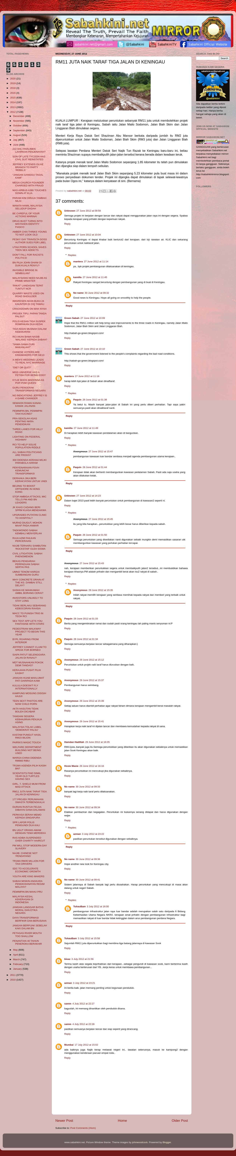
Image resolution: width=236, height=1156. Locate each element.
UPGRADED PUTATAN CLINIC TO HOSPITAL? (30, 516)
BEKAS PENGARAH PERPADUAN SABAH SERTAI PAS (26, 564)
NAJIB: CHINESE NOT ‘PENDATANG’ (25, 854)
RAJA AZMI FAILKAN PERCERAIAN (24, 539)
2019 (13, 83)
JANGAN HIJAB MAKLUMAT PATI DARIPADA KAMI (28, 679)
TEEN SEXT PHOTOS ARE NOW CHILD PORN (28, 702)
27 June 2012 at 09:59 (88, 210)
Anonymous (80, 590)
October (18, 125)
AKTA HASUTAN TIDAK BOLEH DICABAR (26, 710)
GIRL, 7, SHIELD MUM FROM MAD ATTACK (29, 785)
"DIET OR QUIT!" (22, 367)
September (19, 130)
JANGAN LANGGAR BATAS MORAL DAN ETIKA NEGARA (28, 910)
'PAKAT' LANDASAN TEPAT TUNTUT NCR (28, 287)
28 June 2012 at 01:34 (86, 639)
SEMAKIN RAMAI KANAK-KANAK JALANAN (27, 404)
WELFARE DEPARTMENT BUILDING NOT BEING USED (27, 750)
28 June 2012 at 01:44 (95, 467)
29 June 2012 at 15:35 (101, 590)
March (17, 959)
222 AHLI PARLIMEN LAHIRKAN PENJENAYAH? (29, 150)
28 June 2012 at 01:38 (95, 399)
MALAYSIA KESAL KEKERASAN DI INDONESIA (23, 899)
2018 (13, 88)
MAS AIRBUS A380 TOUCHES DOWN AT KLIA (29, 192)
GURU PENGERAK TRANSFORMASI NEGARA (29, 389)
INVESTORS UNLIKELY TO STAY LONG (28, 599)
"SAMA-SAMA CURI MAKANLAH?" (24, 346)
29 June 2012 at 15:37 (92, 680)
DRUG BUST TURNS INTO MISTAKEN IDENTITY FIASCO (27, 224)
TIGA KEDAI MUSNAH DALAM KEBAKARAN (30, 330)
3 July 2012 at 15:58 (89, 938)
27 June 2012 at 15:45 (101, 519)
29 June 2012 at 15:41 (92, 721)
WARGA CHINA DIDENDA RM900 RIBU (27, 759)
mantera (78, 261)
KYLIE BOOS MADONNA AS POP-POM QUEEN (28, 381)
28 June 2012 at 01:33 (86, 618)
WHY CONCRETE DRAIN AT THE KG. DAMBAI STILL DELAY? (28, 582)
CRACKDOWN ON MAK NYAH (29, 308)
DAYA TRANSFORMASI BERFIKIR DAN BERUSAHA (30, 919)
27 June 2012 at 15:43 (92, 563)
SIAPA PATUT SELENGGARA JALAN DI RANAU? (29, 656)
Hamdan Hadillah (74, 742)
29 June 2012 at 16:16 (92, 766)
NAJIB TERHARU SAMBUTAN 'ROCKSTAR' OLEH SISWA (29, 547)
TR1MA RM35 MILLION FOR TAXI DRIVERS (28, 862)
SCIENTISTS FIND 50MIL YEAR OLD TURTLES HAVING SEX (27, 776)
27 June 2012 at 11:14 (96, 261)
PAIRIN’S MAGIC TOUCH (27, 742)
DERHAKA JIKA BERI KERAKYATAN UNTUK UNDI (30, 480)
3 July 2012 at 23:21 (84, 983)
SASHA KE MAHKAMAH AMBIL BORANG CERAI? (28, 591)
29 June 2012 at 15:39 (92, 701)
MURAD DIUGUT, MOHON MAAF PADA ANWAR (27, 524)
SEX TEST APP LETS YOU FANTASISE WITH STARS (28, 622)
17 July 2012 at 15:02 (86, 1044)
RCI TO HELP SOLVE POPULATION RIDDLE (26, 446)
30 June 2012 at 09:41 (88, 879)
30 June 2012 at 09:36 (88, 859)
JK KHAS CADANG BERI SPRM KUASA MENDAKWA (29, 509)
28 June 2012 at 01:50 (95, 534)
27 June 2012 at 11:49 (86, 428)
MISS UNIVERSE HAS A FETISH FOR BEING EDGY (29, 374)
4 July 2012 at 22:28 (83, 1024)
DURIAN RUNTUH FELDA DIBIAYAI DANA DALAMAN (29, 808)
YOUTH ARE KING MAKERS (28, 876)
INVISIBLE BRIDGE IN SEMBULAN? (25, 271)
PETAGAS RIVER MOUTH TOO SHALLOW (27, 934)
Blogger (167, 1142)
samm (67, 1003)
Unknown (69, 210)
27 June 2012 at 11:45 (95, 277)
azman (77, 834)
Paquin (77, 399)
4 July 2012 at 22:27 (83, 1003)
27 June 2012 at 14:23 (88, 495)
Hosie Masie (71, 766)
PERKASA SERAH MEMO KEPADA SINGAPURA (27, 816)
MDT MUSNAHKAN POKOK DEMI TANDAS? (28, 664)
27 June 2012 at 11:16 (87, 376)
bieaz (67, 959)
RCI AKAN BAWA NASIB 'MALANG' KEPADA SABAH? (30, 338)
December (19, 116)
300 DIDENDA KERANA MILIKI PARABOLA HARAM (30, 461)
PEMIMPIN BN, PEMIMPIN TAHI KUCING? (27, 412)
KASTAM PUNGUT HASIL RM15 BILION (27, 736)
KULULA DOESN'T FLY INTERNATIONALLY (25, 687)
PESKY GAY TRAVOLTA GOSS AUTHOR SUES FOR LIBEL (30, 241)
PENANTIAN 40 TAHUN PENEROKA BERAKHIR (27, 942)
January (18, 968)
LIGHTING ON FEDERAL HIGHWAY (26, 438)
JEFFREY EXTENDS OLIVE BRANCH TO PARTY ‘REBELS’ (28, 167)
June (16, 144)
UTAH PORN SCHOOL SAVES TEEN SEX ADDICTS (29, 248)
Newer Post (64, 1120)
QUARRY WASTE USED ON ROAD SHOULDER (28, 295)
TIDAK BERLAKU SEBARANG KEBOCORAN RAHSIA (29, 607)
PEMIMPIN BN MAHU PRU (27, 891)
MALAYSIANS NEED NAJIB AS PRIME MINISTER (30, 279)
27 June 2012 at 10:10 (92, 349)
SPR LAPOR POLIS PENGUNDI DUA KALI (26, 824)
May (15, 949)
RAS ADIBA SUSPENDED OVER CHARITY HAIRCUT (29, 839)
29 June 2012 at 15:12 (92, 659)
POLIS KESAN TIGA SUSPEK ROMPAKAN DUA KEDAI (29, 323)
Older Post (180, 1120)
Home (122, 1120)
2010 (13, 979)
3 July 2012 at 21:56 (83, 959)
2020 (13, 78)
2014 (13, 102)
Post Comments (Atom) (83, 1128)
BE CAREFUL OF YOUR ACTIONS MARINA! (26, 215)
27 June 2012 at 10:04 (88, 234)
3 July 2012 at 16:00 (98, 906)
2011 (13, 975)
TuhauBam (79, 906)
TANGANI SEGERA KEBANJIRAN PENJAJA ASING (27, 719)
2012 (13, 112)
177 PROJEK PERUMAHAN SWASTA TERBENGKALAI (29, 801)
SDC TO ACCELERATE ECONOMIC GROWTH (27, 870)
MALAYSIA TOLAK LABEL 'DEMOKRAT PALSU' (27, 728)
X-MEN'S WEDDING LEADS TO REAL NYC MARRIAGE (29, 361)
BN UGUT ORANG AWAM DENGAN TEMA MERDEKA (29, 831)
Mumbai (69, 1044)
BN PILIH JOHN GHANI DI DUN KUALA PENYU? (27, 264)
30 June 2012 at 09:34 (88, 807)
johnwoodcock (140, 1142)
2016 (13, 93)
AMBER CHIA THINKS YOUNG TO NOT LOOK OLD (30, 233)
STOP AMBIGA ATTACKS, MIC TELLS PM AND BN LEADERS (29, 499)
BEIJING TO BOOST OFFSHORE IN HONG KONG (26, 489)
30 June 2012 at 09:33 (88, 786)
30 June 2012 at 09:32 (97, 292)
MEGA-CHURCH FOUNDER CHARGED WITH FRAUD (28, 184)
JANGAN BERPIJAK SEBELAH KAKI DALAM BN (30, 927)
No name (78, 292)
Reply (67, 223)
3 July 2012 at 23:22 (93, 834)
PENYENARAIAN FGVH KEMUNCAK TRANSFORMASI (26, 470)
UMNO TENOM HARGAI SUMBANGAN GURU (26, 573)
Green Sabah (71, 318)
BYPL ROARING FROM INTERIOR (26, 641)
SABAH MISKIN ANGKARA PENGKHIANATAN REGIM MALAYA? (29, 884)
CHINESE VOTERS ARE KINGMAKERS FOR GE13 (28, 353)
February (18, 964)
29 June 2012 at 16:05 (97, 742)
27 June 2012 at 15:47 (101, 451)
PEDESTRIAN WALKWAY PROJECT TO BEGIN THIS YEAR (29, 631)
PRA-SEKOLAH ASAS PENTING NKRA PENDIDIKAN (25, 421)
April (16, 954)
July (15, 139)
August (17, 135)
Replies (72, 255)
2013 (13, 107)
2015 (13, 97)
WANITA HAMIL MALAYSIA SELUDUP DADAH (27, 207)
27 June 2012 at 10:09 (92, 318)
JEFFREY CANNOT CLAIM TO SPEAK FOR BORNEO (29, 648)
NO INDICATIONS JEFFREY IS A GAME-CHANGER (30, 397)
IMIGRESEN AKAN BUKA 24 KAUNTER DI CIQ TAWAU (28, 302)
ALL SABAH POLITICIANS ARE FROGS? (27, 453)
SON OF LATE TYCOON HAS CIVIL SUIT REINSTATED (29, 158)
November (19, 120)
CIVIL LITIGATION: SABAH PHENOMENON (27, 555)
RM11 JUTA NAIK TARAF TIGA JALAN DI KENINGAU (30, 793)
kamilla (77, 277)
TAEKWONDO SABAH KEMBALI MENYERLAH (27, 532)
